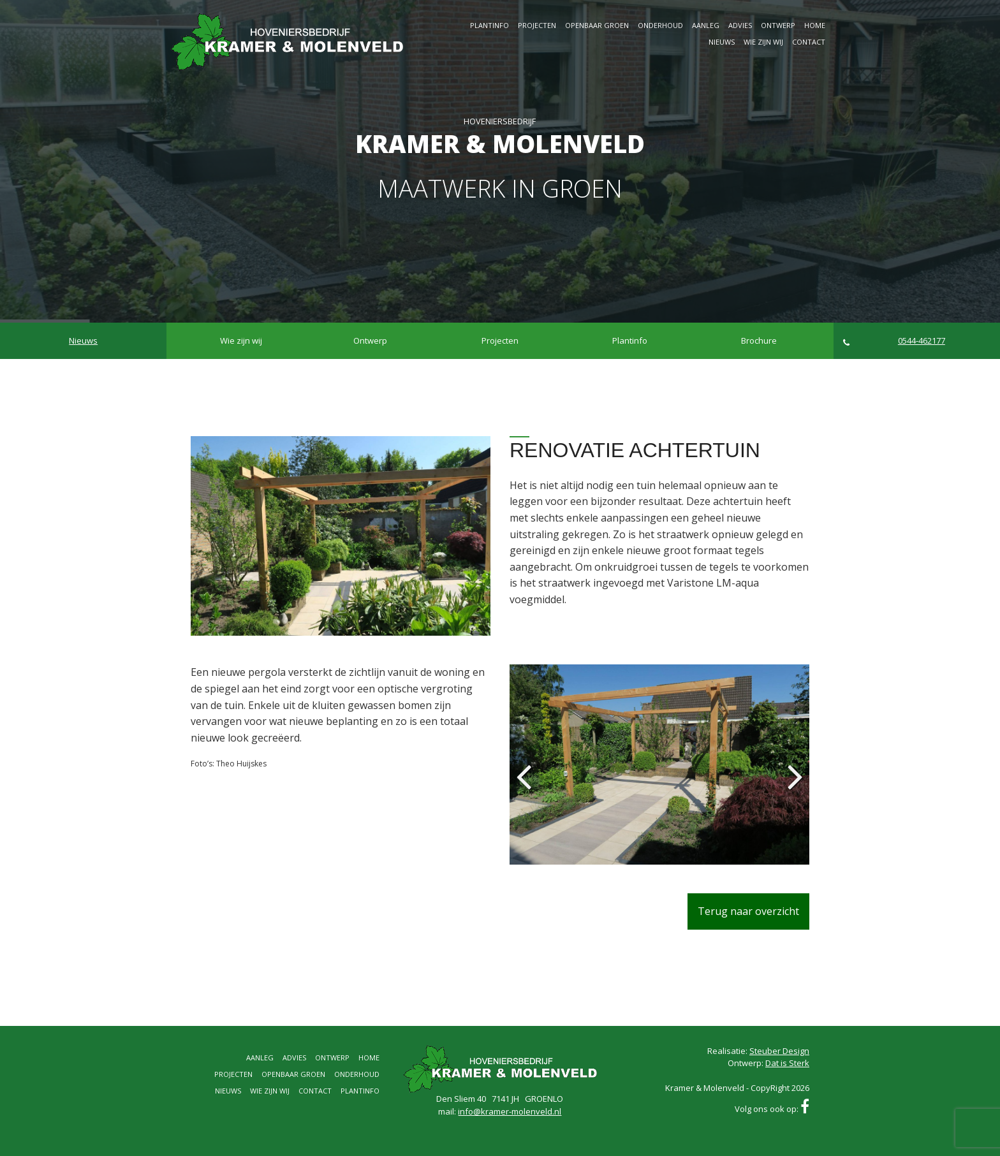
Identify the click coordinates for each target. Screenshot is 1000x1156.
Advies (740, 25)
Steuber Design (779, 1051)
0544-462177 (894, 341)
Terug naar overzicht (748, 911)
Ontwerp (778, 25)
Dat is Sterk (787, 1063)
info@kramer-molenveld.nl (509, 1111)
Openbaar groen (597, 25)
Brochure (759, 340)
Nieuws (722, 42)
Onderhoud (660, 25)
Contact (808, 42)
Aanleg (705, 25)
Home (814, 25)
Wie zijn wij (763, 42)
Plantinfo (489, 25)
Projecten (537, 25)
